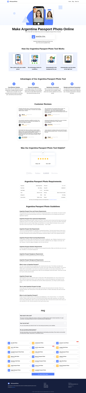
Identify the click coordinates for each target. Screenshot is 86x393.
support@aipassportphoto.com (73, 384)
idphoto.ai (13, 387)
